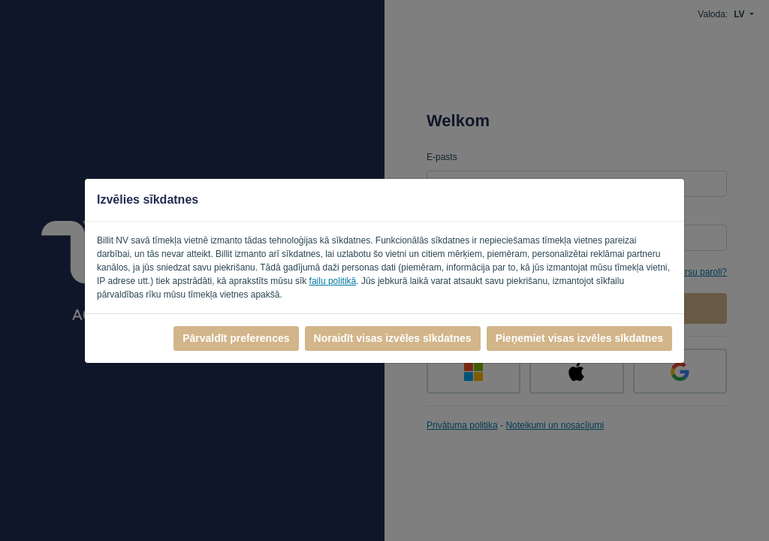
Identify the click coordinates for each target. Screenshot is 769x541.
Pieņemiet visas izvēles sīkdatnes (579, 338)
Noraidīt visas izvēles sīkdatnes (393, 338)
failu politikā (333, 281)
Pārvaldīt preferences (235, 338)
